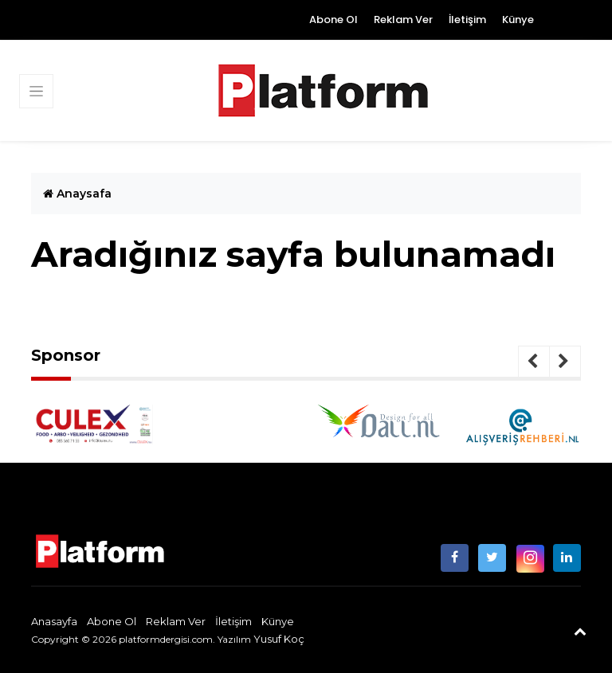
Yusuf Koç (278, 638)
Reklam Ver (403, 19)
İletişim (467, 19)
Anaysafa (77, 193)
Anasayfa (54, 621)
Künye (518, 19)
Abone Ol (333, 19)
